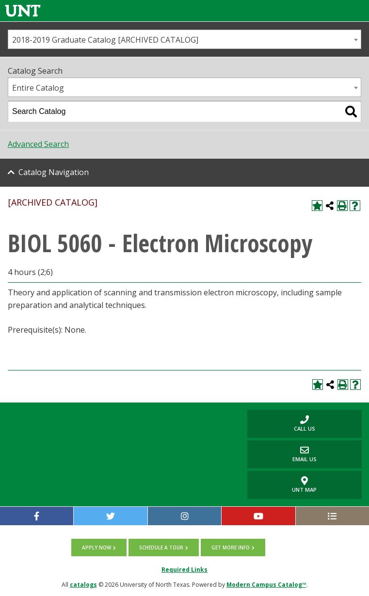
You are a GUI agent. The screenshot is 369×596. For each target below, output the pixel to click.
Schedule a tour (161, 547)
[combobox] (184, 39)
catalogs (83, 584)
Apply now (96, 547)
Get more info (230, 547)
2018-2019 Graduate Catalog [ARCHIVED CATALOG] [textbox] (105, 39)
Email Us (282, 454)
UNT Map (304, 485)
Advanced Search (38, 144)
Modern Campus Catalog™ (266, 584)
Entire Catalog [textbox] (38, 87)
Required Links (184, 569)
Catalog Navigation (53, 172)
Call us (281, 424)
